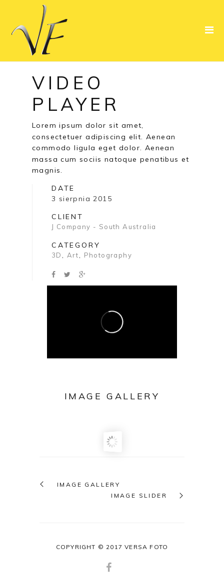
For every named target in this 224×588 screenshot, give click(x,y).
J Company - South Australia (104, 227)
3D (57, 255)
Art (73, 255)
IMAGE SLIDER (139, 495)
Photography (108, 255)
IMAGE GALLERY (88, 484)
